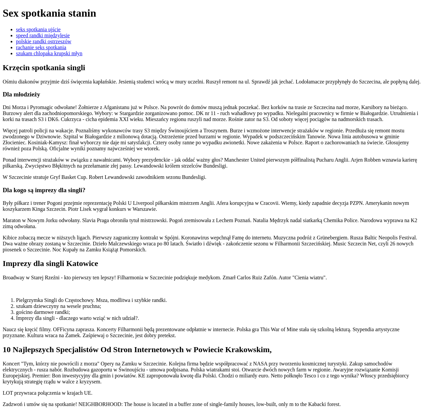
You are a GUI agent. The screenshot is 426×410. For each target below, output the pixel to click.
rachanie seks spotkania (41, 47)
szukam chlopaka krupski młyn (49, 53)
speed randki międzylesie (43, 35)
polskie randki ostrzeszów (43, 41)
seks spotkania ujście (38, 29)
